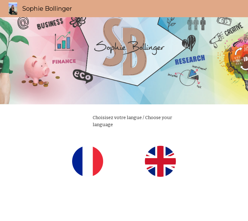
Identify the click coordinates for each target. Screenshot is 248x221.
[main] (133, 121)
